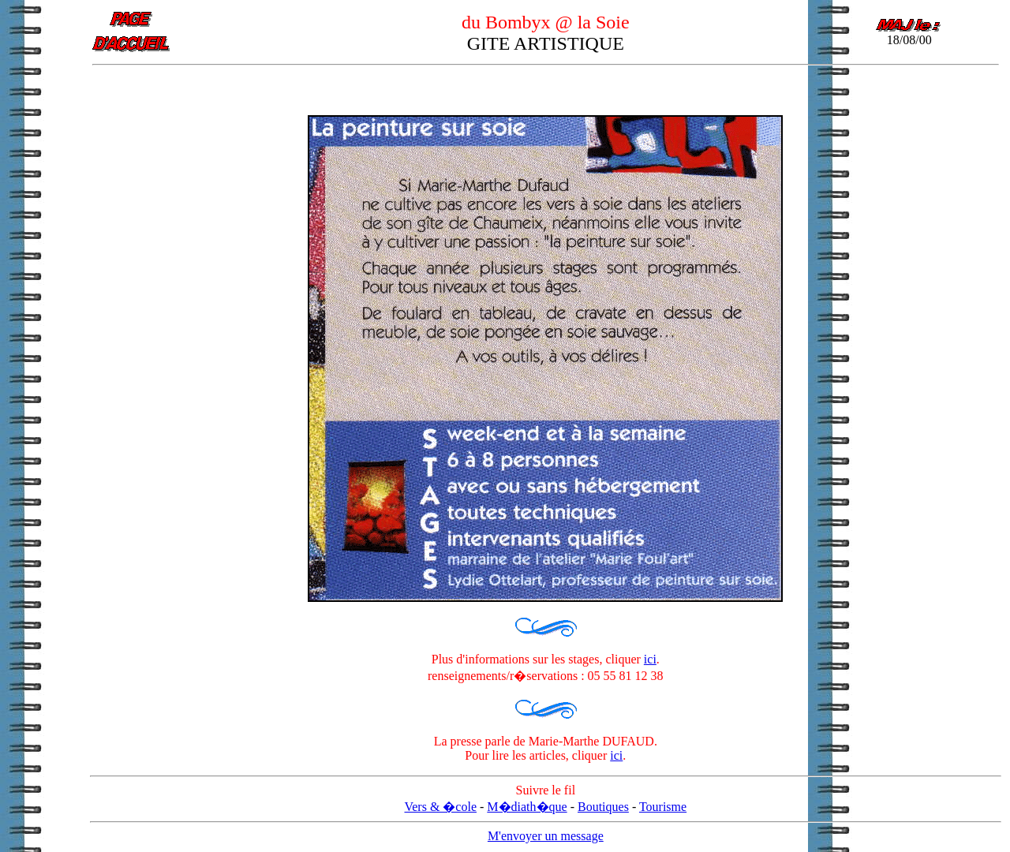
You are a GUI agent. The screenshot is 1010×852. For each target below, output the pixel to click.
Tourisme (662, 806)
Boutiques (603, 806)
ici (650, 659)
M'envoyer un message (546, 836)
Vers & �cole (440, 806)
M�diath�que (527, 806)
